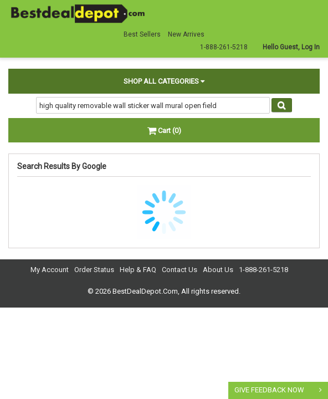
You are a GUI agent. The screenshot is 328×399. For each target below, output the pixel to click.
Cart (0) (164, 130)
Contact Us (179, 269)
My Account (49, 269)
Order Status (94, 269)
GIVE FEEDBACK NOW (269, 390)
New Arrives (186, 34)
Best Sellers (142, 34)
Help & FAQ (138, 269)
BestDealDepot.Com (145, 291)
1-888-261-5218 (263, 269)
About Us (218, 269)
